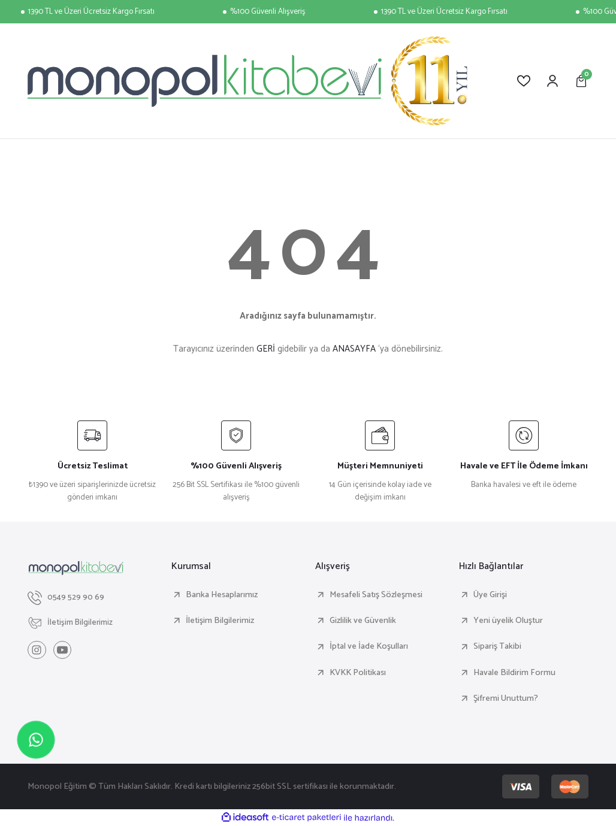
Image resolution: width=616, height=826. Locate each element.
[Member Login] (552, 81)
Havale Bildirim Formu (514, 672)
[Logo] (248, 81)
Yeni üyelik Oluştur (508, 620)
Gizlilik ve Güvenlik (363, 620)
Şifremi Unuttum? (505, 698)
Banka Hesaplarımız (222, 594)
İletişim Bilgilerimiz (220, 620)
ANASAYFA (354, 348)
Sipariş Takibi (497, 646)
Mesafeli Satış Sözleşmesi (376, 594)
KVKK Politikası (358, 672)
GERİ (265, 348)
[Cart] (581, 81)
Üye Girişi (490, 594)
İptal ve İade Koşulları (369, 646)
